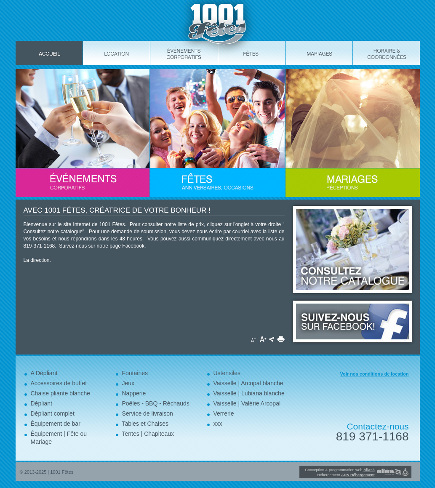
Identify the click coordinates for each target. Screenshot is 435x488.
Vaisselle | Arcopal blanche (248, 383)
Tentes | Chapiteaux (148, 433)
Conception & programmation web (339, 470)
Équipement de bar (55, 423)
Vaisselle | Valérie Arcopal (247, 403)
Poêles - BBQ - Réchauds (155, 403)
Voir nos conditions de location (374, 373)
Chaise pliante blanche (61, 393)
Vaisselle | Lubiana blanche (249, 393)
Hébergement (346, 475)
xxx (217, 423)
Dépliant (41, 403)
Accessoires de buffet (59, 383)
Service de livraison (147, 413)
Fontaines (135, 373)
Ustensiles (227, 373)
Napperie (134, 393)
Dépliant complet (53, 413)
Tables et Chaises (145, 423)
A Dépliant (44, 373)
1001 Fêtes (61, 472)
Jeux (128, 383)
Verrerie (223, 413)
